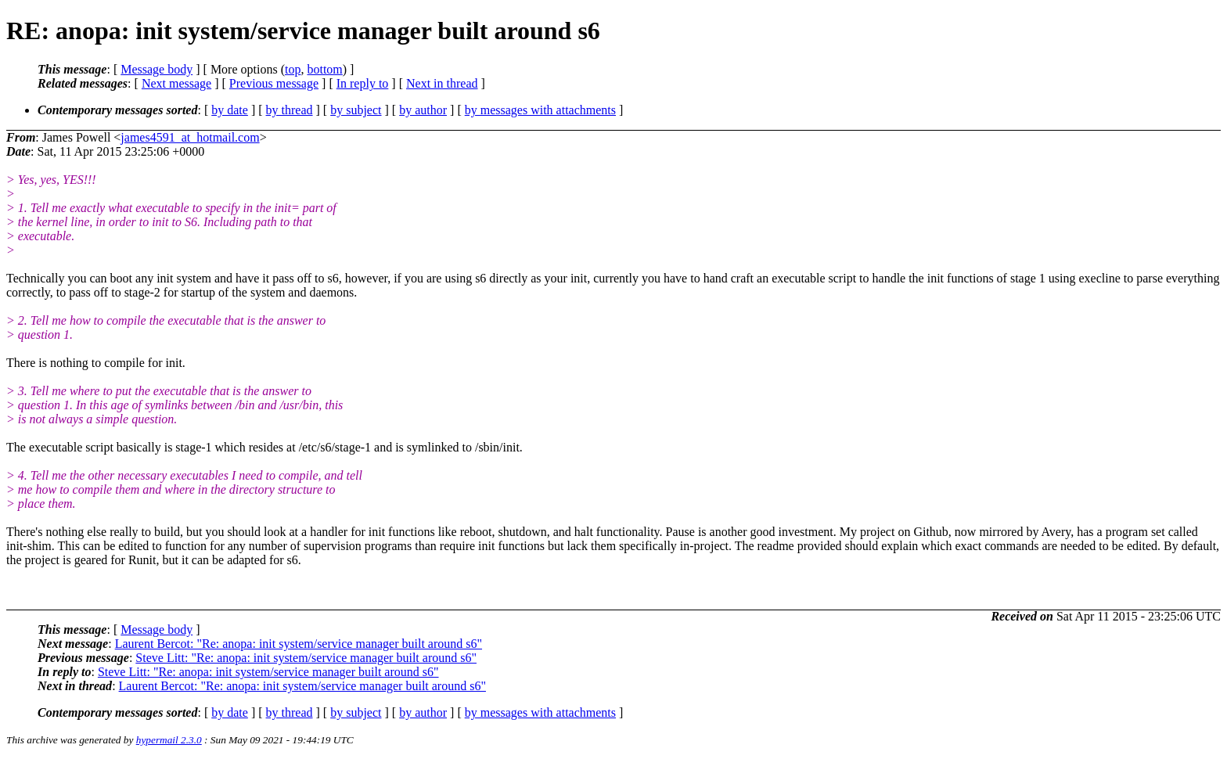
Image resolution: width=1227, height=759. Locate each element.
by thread (289, 110)
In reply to (362, 83)
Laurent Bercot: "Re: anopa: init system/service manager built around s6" (298, 643)
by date (229, 110)
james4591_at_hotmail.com (190, 137)
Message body (157, 69)
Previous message (273, 83)
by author (423, 110)
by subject (355, 110)
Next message (176, 83)
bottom (324, 69)
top (292, 69)
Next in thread (442, 83)
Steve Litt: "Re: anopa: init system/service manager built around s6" (306, 657)
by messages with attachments (540, 110)
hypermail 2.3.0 (169, 740)
